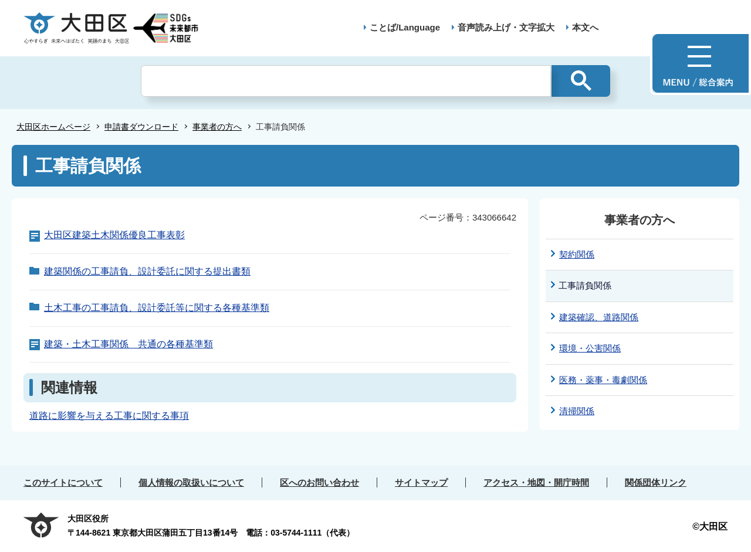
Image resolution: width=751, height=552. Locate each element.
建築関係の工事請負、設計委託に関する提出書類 (147, 271)
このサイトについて (63, 482)
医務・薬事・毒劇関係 (603, 380)
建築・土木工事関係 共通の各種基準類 (128, 344)
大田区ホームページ (53, 126)
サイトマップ (421, 482)
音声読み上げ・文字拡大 (506, 27)
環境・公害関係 (590, 348)
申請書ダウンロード (141, 126)
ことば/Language (405, 27)
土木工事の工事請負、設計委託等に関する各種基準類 (156, 308)
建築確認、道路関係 (598, 317)
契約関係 (576, 254)
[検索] (346, 81)
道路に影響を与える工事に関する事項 (109, 416)
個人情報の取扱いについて (191, 482)
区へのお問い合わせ (319, 482)
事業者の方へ (217, 126)
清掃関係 (576, 411)
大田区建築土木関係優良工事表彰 (114, 235)
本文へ (585, 27)
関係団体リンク (655, 482)
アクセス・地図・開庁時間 (536, 482)
